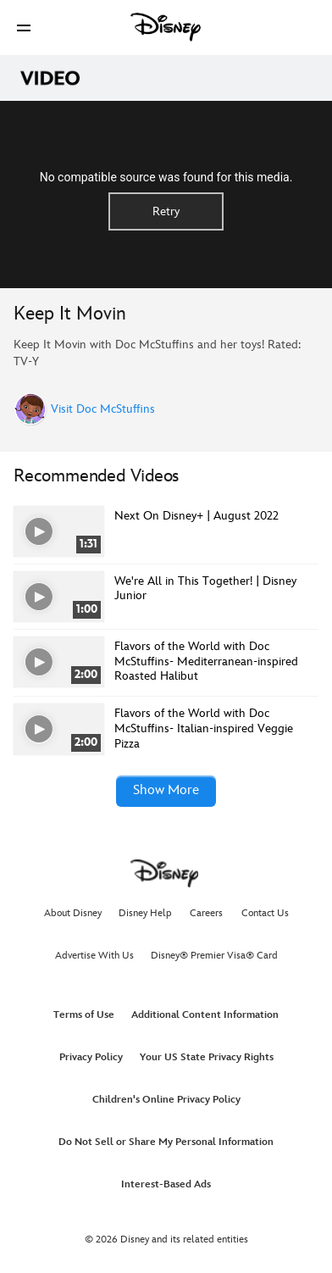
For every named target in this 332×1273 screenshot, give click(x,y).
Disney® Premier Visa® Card (214, 955)
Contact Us (265, 913)
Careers (206, 913)
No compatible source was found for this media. (166, 177)
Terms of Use (83, 1015)
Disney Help (145, 913)
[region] (166, 194)
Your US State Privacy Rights (207, 1057)
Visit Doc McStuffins (103, 409)
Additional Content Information (205, 1015)
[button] (23, 27)
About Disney (73, 913)
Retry (166, 211)
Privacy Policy (91, 1057)
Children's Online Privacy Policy (166, 1099)
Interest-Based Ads (166, 1184)
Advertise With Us (94, 955)
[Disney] (166, 27)
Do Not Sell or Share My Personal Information (166, 1142)
